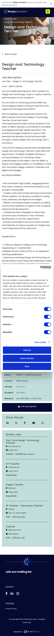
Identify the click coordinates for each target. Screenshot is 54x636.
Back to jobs (10, 54)
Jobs (14, 19)
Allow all (27, 350)
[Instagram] (17, 593)
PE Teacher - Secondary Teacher (24, 505)
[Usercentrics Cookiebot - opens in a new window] (40, 267)
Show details (40, 342)
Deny (27, 366)
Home (6, 19)
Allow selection (27, 358)
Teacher (10, 526)
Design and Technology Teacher (18, 22)
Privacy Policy (11, 609)
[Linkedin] (12, 593)
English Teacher (14, 484)
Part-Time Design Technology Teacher (22, 441)
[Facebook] (7, 593)
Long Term (20, 387)
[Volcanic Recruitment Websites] (32, 631)
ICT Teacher (12, 463)
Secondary (20, 392)
